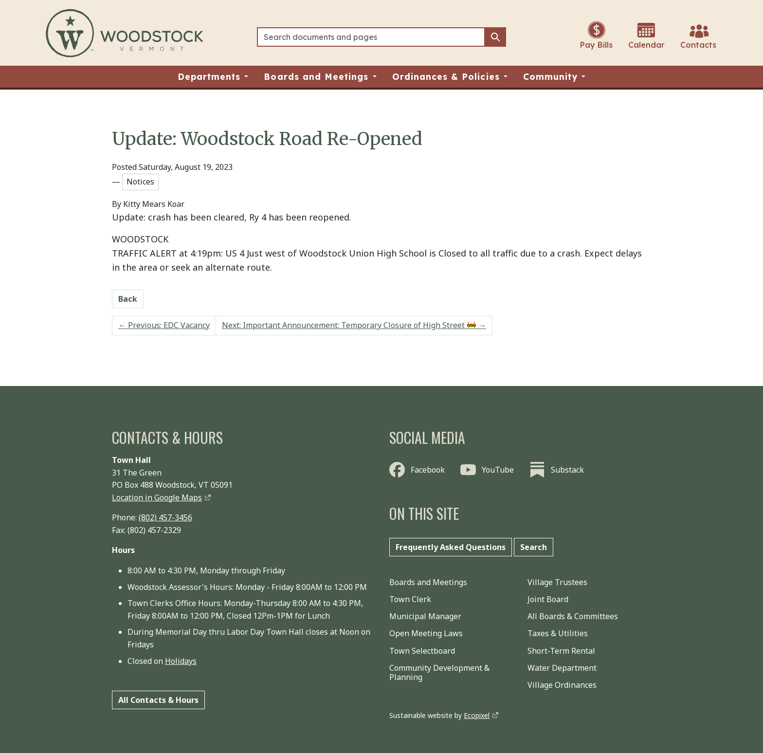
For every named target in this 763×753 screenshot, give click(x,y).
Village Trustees (557, 582)
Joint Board (547, 599)
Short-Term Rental (561, 650)
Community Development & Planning (439, 672)
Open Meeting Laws (426, 633)
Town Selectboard (422, 650)
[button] (213, 77)
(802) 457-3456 (165, 517)
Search (533, 547)
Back (127, 299)
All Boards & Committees (572, 616)
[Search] (371, 37)
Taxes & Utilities (557, 633)
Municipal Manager (425, 616)
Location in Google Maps (157, 497)
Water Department (562, 667)
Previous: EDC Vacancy (164, 325)
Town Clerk (410, 599)
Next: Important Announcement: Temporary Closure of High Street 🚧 (354, 325)
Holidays (181, 661)
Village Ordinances (562, 685)
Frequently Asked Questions (451, 547)
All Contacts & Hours (158, 700)
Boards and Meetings (428, 582)
